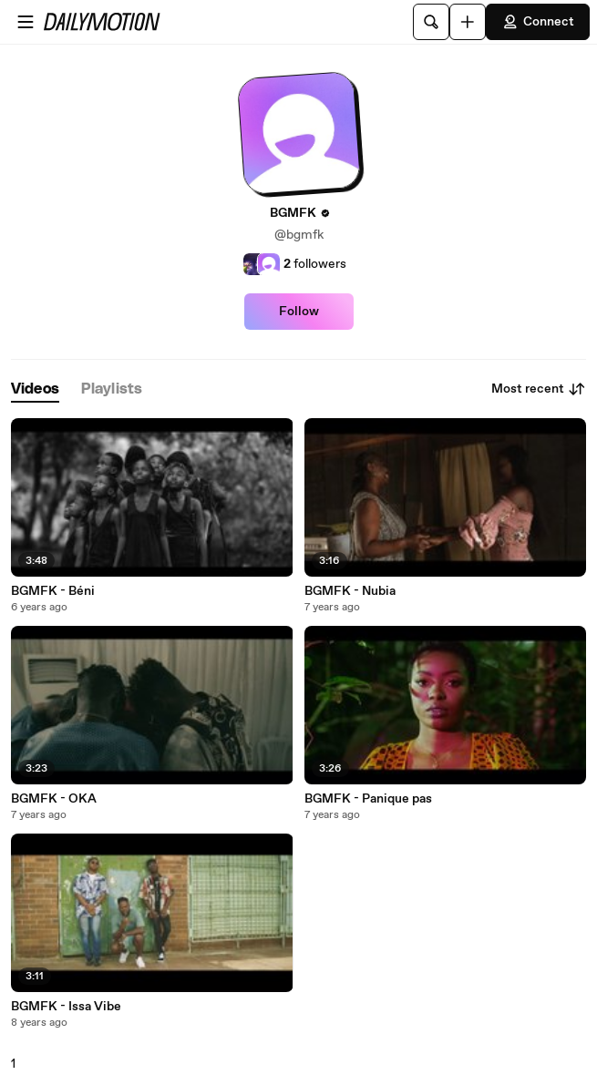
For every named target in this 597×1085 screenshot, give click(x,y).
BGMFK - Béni (53, 591)
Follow (299, 311)
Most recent (538, 389)
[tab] (35, 389)
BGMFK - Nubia (350, 591)
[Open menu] (25, 22)
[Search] (431, 22)
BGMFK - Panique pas (368, 799)
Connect (537, 22)
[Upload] (467, 22)
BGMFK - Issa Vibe (66, 1006)
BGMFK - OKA (54, 799)
